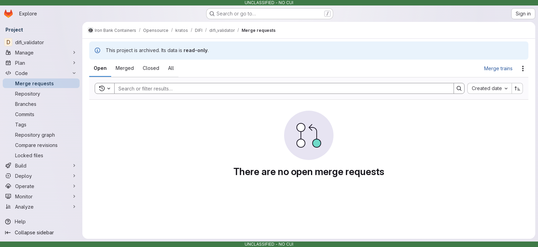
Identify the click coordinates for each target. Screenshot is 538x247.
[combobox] (489, 88)
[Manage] (41, 52)
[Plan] (41, 62)
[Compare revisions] (41, 145)
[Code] (41, 73)
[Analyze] (41, 206)
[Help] (41, 221)
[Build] (41, 165)
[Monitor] (41, 196)
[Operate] (41, 186)
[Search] (280, 88)
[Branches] (41, 104)
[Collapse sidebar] (41, 232)
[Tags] (41, 124)
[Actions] (522, 68)
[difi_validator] (41, 42)
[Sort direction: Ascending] (517, 88)
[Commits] (41, 114)
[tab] (100, 68)
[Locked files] (41, 155)
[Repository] (41, 93)
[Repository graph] (41, 134)
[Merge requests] (41, 83)
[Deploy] (41, 176)
